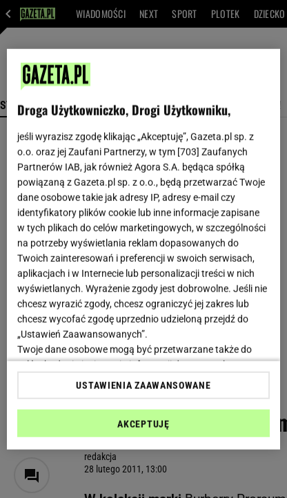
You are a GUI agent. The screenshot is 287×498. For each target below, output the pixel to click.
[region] (143, 249)
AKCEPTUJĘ (143, 424)
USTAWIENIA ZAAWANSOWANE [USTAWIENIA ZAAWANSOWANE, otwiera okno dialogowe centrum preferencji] (143, 385)
